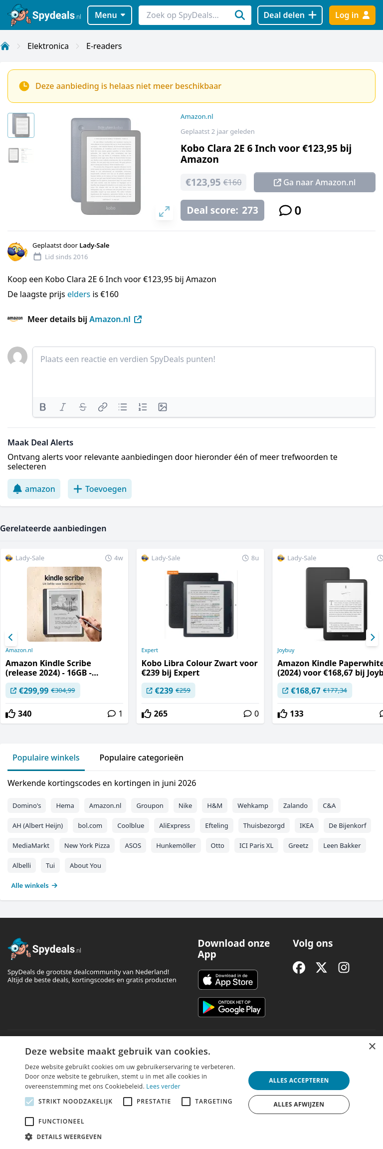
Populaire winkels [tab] (46, 757)
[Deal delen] (290, 15)
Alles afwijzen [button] (299, 1104)
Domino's (26, 805)
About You (85, 865)
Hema (65, 805)
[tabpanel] (191, 832)
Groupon (149, 805)
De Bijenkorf (347, 825)
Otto (217, 845)
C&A (329, 805)
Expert (150, 650)
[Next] (372, 637)
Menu (110, 14)
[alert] (191, 1092)
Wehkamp (252, 805)
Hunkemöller (175, 845)
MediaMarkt (30, 845)
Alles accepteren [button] (299, 1080)
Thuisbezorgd (264, 825)
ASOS (133, 845)
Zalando (295, 805)
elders (79, 294)
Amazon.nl (197, 116)
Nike (185, 805)
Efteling (216, 825)
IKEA (307, 825)
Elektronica (48, 45)
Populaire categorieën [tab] (142, 757)
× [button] (372, 1047)
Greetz (298, 845)
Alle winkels (34, 885)
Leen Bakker (342, 845)
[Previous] (11, 637)
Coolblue (130, 825)
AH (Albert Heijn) (37, 825)
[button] (131, 1137)
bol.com (90, 825)
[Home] (5, 46)
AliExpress (174, 825)
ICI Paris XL (256, 845)
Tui (50, 865)
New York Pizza (87, 845)
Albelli (21, 865)
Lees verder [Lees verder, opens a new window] (163, 1086)
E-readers (104, 45)
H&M (214, 805)
